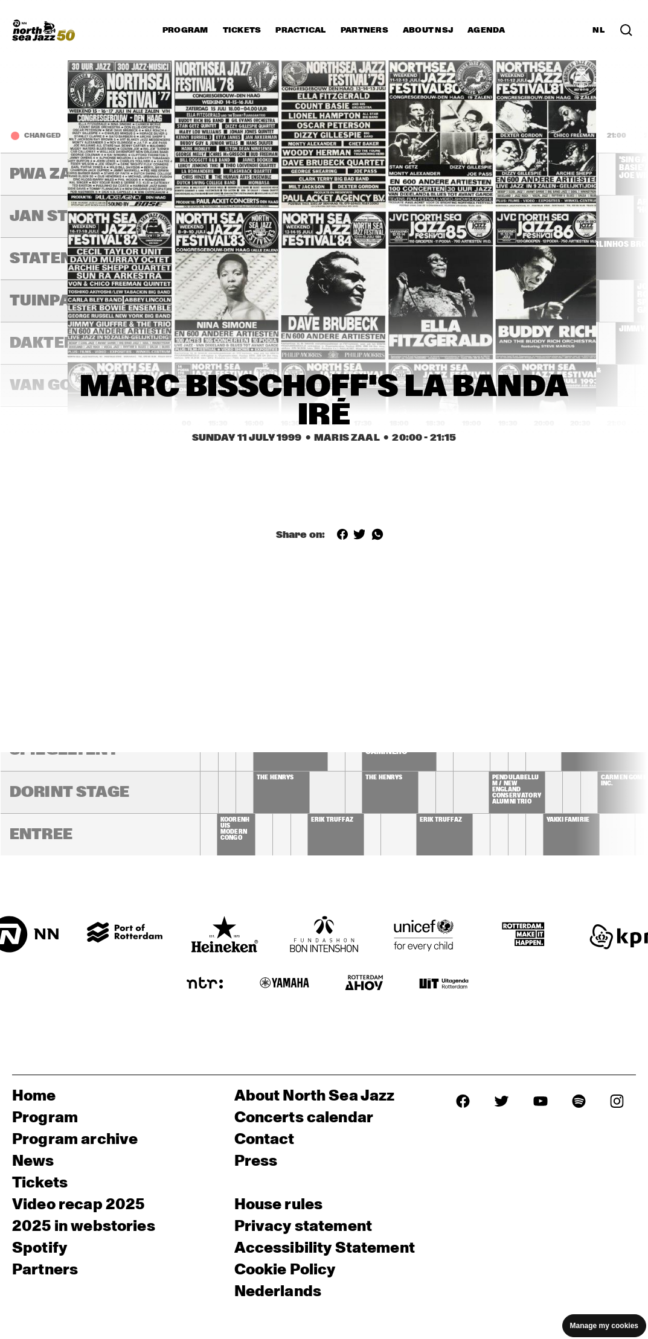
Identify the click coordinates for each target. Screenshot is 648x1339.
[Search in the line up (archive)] (626, 30)
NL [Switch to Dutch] (598, 30)
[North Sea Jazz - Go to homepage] (43, 30)
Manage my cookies (604, 1325)
